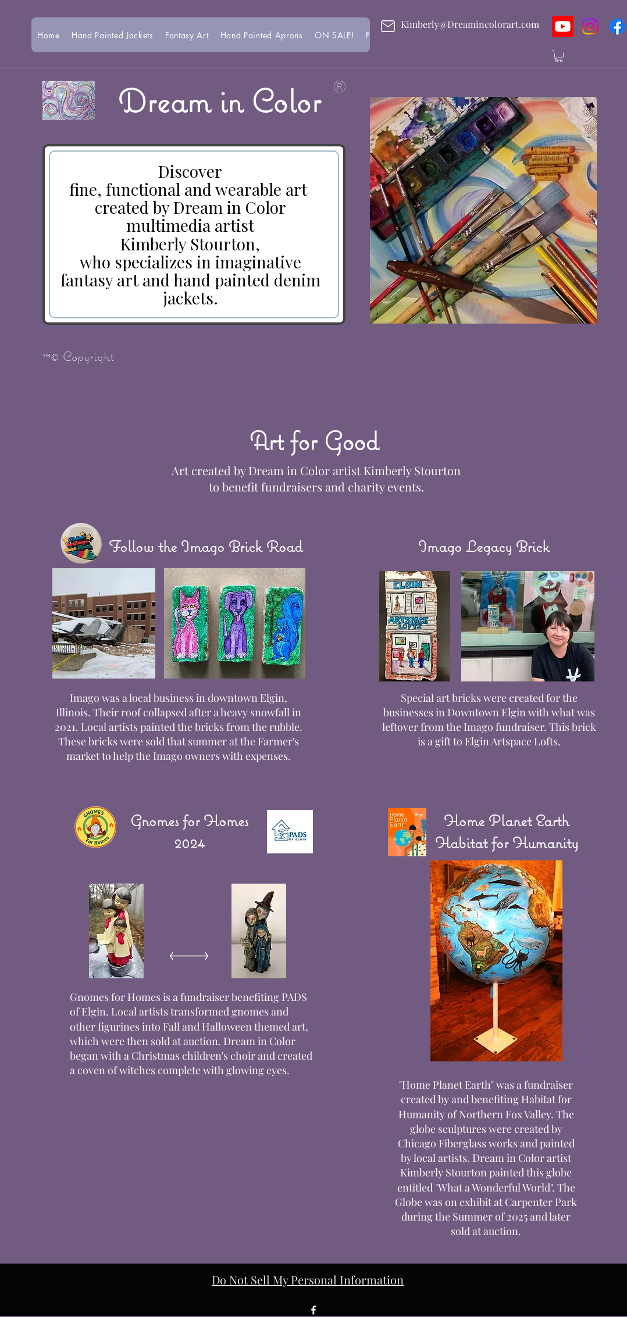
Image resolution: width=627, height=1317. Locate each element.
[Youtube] (562, 26)
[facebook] (313, 1310)
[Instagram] (590, 26)
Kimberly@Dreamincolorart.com (470, 24)
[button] (559, 56)
